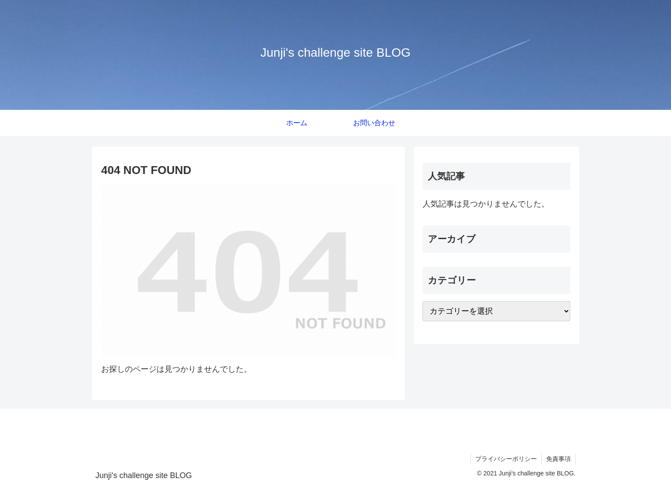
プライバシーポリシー (506, 458)
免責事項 (558, 458)
